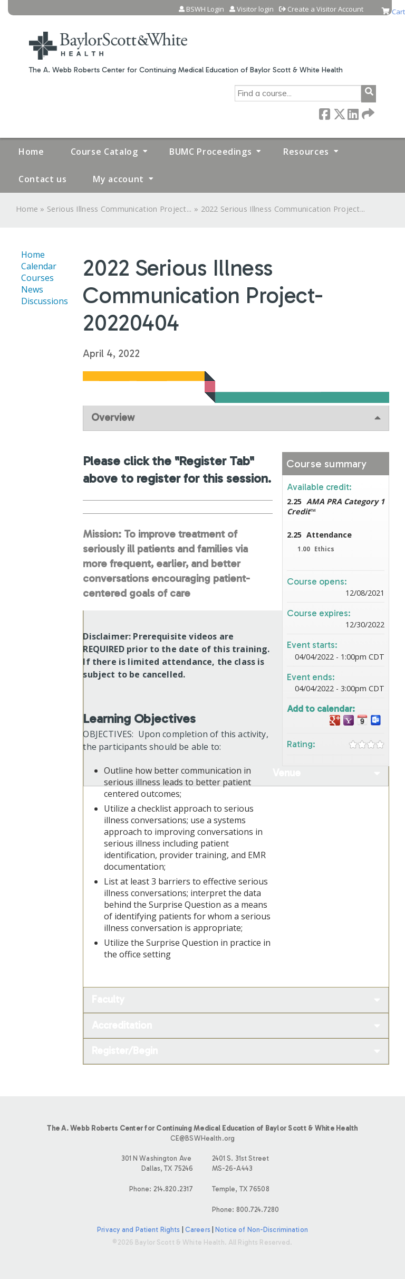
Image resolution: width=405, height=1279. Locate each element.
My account (118, 179)
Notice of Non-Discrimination (261, 1230)
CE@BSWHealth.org (202, 1138)
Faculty (108, 999)
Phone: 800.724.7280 (245, 1210)
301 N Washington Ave (109, 1164)
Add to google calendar (335, 720)
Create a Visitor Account (325, 9)
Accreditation (122, 1025)
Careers (197, 1230)
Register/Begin (125, 1051)
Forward (367, 113)
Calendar (38, 266)
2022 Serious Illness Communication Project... (283, 209)
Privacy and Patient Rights (138, 1230)
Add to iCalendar (362, 720)
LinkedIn (353, 113)
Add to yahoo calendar (348, 720)
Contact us (42, 179)
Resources (306, 151)
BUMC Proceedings (210, 151)
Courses (37, 278)
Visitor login (255, 9)
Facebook (324, 113)
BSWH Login (205, 9)
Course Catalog (104, 151)
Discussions (44, 301)
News (32, 289)
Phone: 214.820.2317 (161, 1189)
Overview (112, 417)
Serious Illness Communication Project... (119, 209)
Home (31, 151)
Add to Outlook (376, 720)
